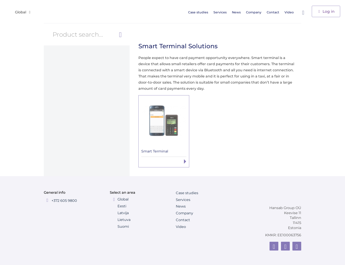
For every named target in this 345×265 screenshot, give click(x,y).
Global (122, 199)
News (237, 12)
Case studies (200, 12)
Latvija (123, 213)
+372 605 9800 (64, 201)
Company (255, 12)
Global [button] (23, 12)
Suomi (123, 226)
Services (221, 12)
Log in (326, 11)
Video (290, 12)
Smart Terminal (154, 151)
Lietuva (123, 220)
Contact (274, 12)
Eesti (121, 206)
